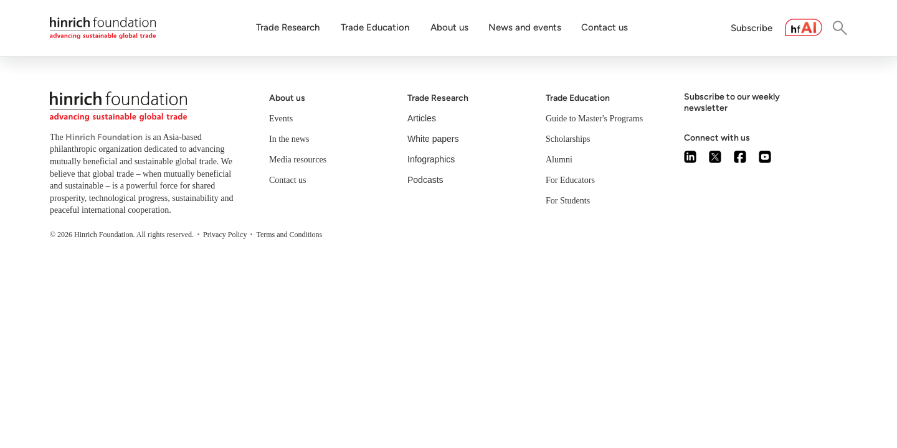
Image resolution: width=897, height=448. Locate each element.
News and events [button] (524, 27)
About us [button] (449, 27)
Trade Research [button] (288, 27)
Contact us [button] (604, 27)
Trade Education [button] (375, 27)
